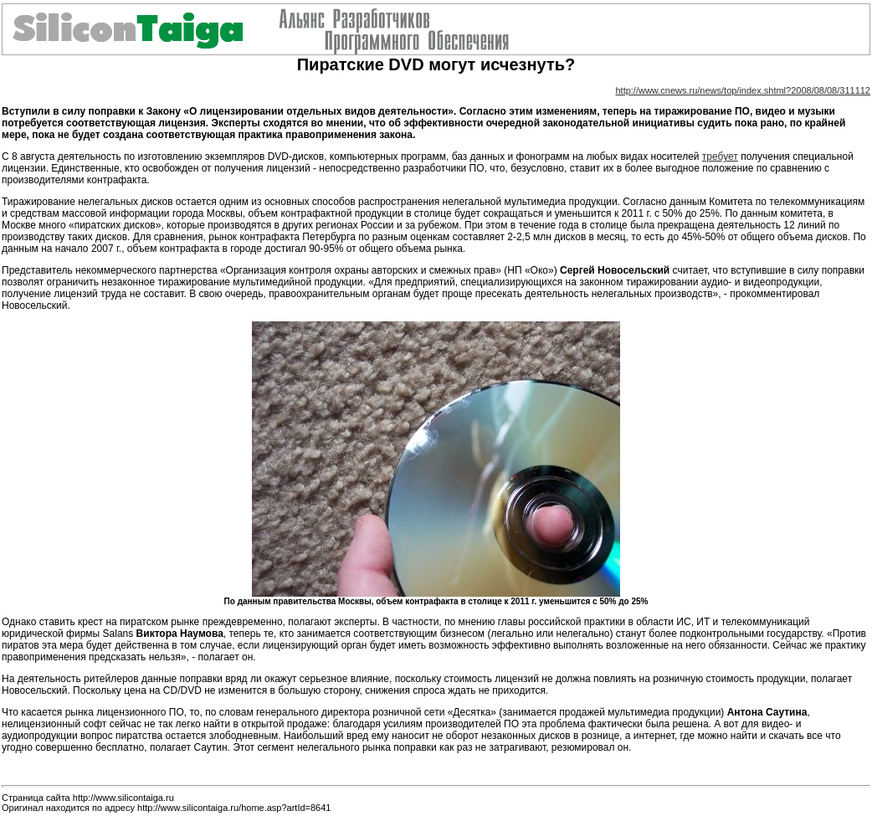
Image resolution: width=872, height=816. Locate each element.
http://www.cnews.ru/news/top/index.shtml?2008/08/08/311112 (742, 90)
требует (720, 156)
